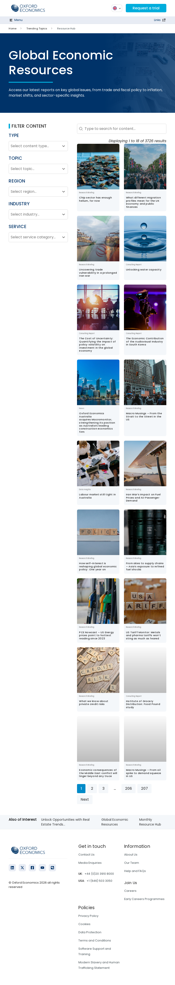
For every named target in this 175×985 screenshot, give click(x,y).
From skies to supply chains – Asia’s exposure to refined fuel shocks (145, 566)
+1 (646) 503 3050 (99, 881)
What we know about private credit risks (93, 702)
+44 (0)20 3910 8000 (99, 874)
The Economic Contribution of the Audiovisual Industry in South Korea (145, 341)
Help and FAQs (135, 871)
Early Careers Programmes (144, 899)
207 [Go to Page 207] (144, 788)
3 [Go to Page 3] (103, 788)
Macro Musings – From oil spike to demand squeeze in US (143, 773)
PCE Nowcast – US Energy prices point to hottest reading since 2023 (96, 635)
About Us (130, 854)
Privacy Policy (88, 916)
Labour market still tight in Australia (97, 496)
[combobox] (34, 146)
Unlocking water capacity (144, 269)
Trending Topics (36, 28)
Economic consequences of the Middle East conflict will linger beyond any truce (98, 773)
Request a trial (146, 8)
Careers (130, 891)
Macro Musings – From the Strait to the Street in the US (144, 416)
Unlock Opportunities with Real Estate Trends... (65, 822)
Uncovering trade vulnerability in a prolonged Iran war (98, 273)
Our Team (131, 863)
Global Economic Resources (114, 822)
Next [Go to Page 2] (85, 799)
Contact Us (86, 854)
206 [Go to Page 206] (128, 788)
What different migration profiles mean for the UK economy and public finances (143, 202)
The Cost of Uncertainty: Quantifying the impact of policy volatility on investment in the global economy (97, 344)
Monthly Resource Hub (150, 822)
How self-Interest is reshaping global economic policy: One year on (98, 566)
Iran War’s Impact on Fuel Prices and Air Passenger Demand (143, 497)
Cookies (84, 924)
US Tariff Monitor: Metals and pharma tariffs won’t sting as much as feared (143, 635)
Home (12, 28)
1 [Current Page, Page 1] (81, 788)
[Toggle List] (63, 146)
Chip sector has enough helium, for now (95, 199)
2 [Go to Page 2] (92, 788)
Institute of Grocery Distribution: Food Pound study (143, 704)
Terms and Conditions (94, 940)
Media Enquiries (90, 863)
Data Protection (89, 932)
